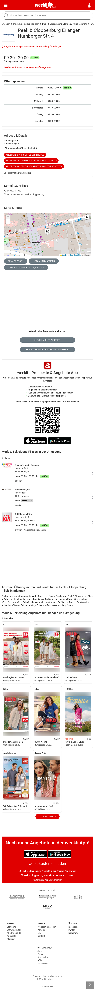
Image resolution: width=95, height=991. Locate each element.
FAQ (39, 933)
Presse (40, 954)
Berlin (54, 7)
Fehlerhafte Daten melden (17, 173)
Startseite (11, 927)
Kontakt (41, 936)
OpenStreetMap (75, 255)
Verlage (41, 930)
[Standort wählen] (89, 5)
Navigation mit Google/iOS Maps (26, 268)
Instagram (73, 933)
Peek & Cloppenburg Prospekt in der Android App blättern (47, 871)
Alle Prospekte (47, 816)
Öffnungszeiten (14, 930)
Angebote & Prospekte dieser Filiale (25, 155)
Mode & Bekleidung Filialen (26, 24)
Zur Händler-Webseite (47, 340)
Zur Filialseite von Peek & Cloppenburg (24, 194)
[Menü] (5, 5)
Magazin (11, 939)
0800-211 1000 (12, 190)
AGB (39, 960)
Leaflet (63, 255)
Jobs (39, 951)
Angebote (11, 936)
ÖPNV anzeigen (15, 261)
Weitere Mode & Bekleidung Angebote (47, 349)
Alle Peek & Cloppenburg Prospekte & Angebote (31, 160)
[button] (87, 217)
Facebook (72, 927)
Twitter (71, 930)
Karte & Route (13, 207)
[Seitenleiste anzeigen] (90, 985)
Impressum (42, 963)
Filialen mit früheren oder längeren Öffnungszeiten (28, 67)
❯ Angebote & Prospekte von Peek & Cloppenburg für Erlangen (31, 46)
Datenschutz (43, 957)
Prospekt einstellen (46, 927)
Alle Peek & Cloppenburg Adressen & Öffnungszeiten (34, 166)
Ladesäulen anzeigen (43, 261)
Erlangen (6, 24)
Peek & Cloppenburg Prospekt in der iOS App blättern (47, 875)
